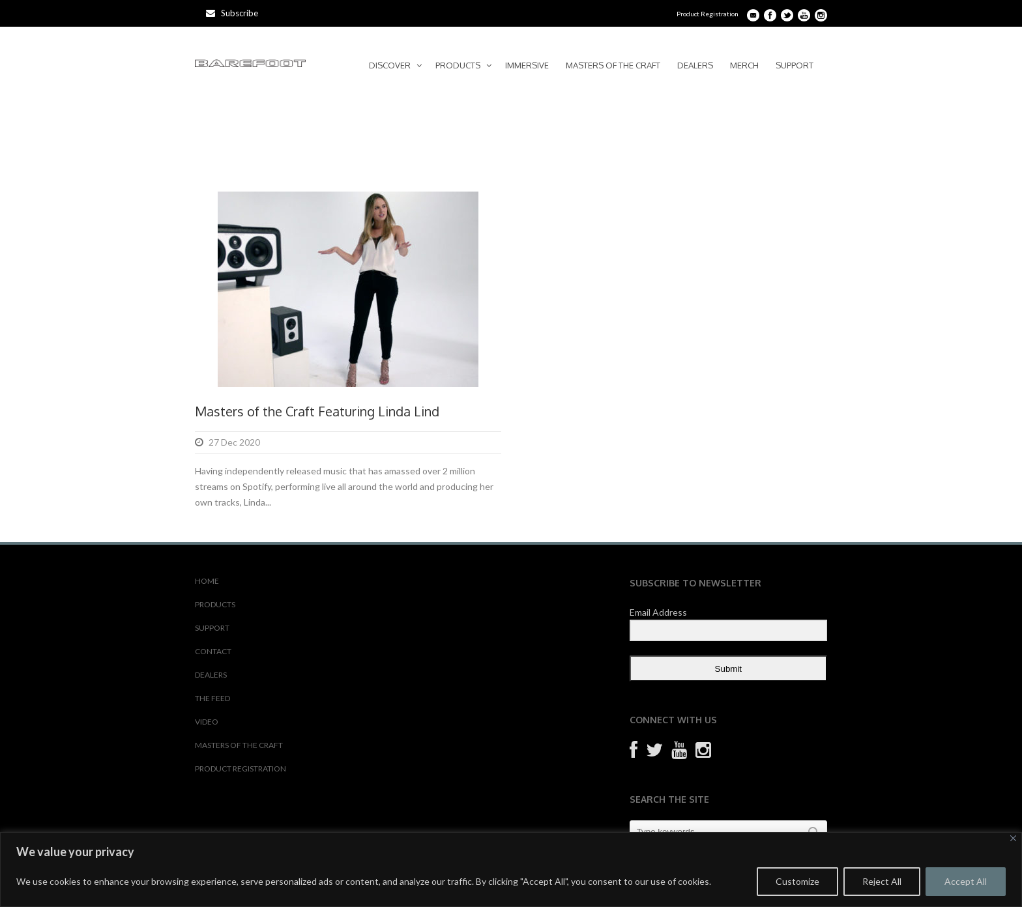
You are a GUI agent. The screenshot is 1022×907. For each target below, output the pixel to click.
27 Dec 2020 (234, 442)
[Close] (1013, 838)
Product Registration (707, 14)
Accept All (965, 881)
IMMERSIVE (527, 65)
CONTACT (213, 651)
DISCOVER (390, 65)
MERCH (744, 65)
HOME (207, 581)
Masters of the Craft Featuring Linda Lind (317, 411)
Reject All (881, 881)
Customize (797, 881)
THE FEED (212, 698)
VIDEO (206, 722)
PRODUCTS (457, 65)
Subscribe (232, 13)
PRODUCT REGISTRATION (240, 768)
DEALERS (695, 65)
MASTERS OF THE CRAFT (613, 65)
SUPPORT (794, 65)
